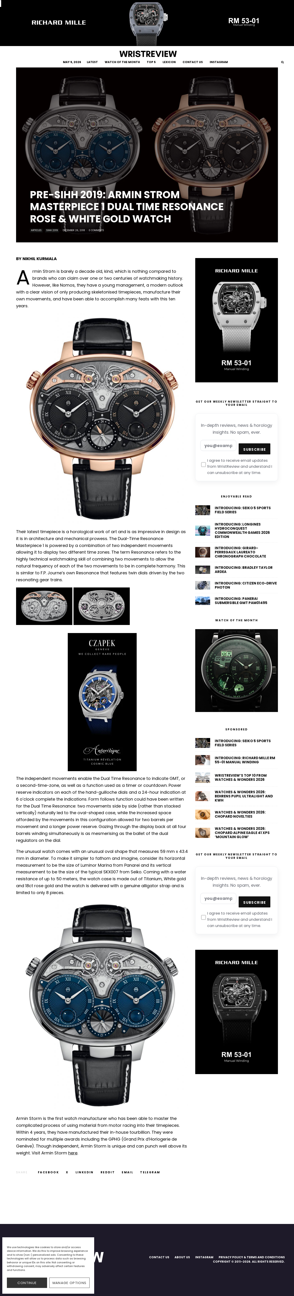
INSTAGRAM (219, 62)
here (72, 1153)
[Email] (127, 1172)
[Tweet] (67, 1172)
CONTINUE (27, 1282)
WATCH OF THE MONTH (122, 62)
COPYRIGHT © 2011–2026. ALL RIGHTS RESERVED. (249, 1262)
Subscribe (254, 449)
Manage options (70, 1282)
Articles (36, 230)
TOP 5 (151, 62)
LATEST (92, 62)
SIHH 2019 (52, 230)
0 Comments (96, 230)
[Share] (48, 1172)
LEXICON (169, 62)
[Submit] (108, 1172)
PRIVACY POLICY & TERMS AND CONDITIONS (252, 1257)
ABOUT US (182, 1257)
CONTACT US (193, 62)
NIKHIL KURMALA (40, 259)
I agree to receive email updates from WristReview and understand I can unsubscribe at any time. (236, 467)
